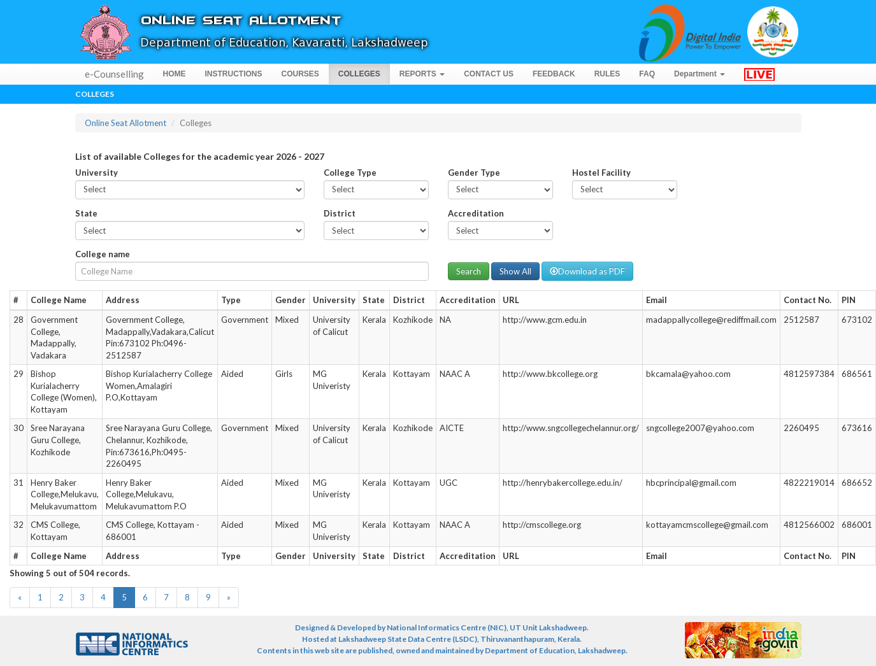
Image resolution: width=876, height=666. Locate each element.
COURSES (300, 73)
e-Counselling (114, 74)
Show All (515, 271)
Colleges (94, 94)
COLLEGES (359, 73)
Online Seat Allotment (125, 123)
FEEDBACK (554, 73)
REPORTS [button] (422, 73)
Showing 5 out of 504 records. (70, 573)
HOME (174, 73)
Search (468, 271)
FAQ (647, 73)
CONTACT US (488, 73)
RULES (607, 73)
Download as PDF (587, 271)
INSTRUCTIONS (233, 73)
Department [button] (699, 73)
